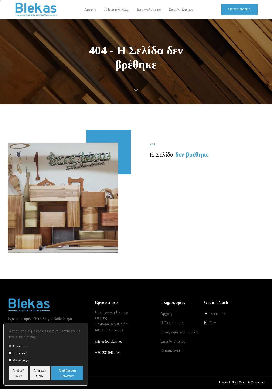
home (132, 74)
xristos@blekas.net (108, 341)
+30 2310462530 (108, 353)
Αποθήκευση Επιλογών (72, 373)
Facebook (214, 314)
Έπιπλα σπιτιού (172, 342)
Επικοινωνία (239, 9)
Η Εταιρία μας (171, 323)
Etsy (210, 323)
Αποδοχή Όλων (21, 373)
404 (141, 74)
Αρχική (166, 314)
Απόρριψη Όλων (47, 373)
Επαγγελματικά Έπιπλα (179, 333)
